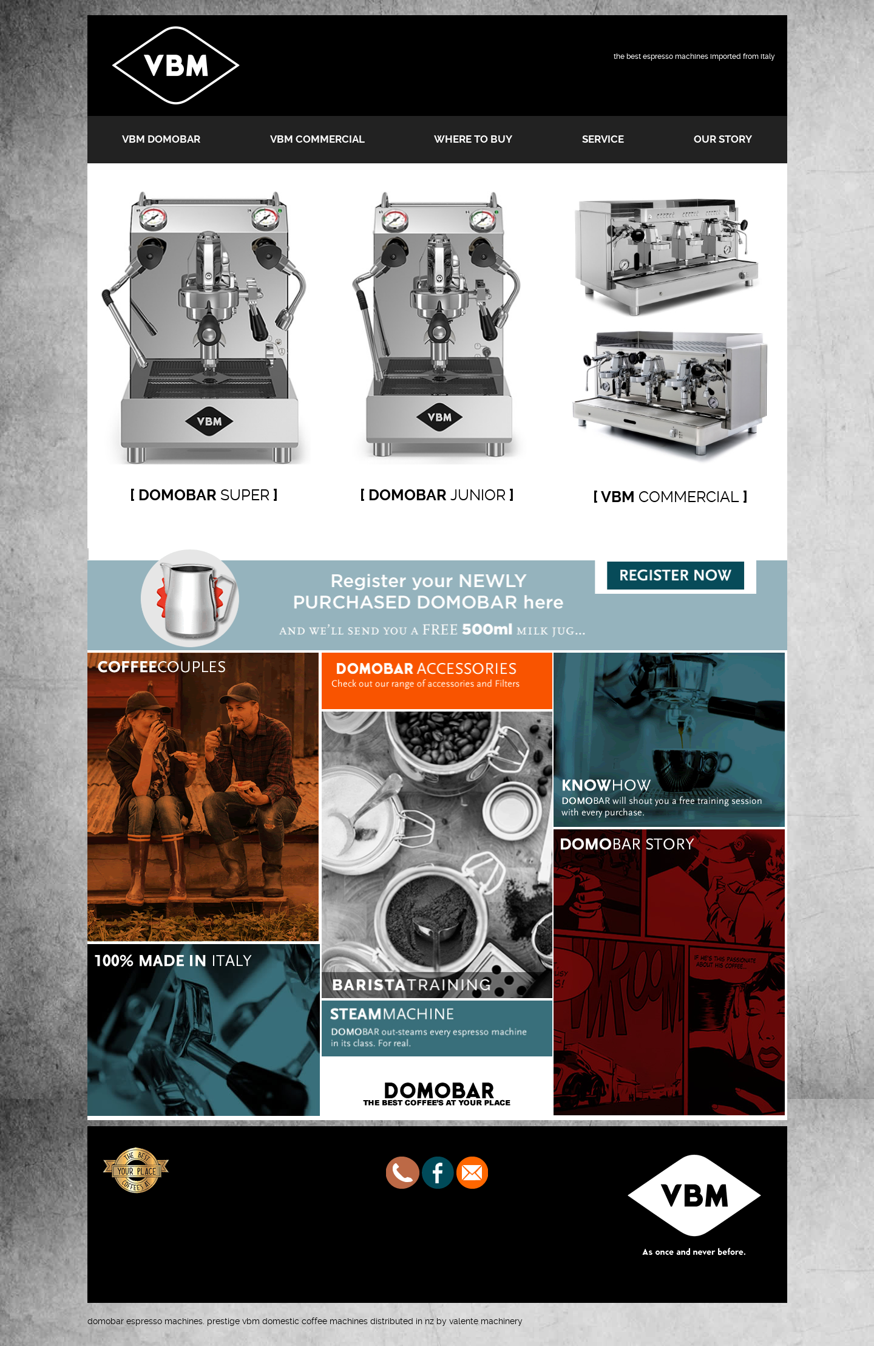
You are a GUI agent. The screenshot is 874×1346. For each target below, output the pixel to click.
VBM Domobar (161, 139)
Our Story (723, 139)
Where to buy (473, 139)
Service (603, 139)
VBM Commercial (317, 139)
